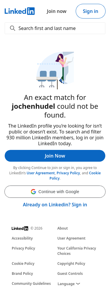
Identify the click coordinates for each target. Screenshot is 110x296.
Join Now (55, 156)
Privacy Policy (68, 172)
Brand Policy (22, 273)
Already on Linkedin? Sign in (55, 204)
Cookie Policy (23, 263)
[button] (55, 192)
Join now (57, 11)
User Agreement (41, 172)
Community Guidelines (31, 283)
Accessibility (22, 238)
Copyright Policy (71, 263)
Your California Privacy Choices (76, 251)
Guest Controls (70, 273)
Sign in (90, 11)
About (62, 228)
